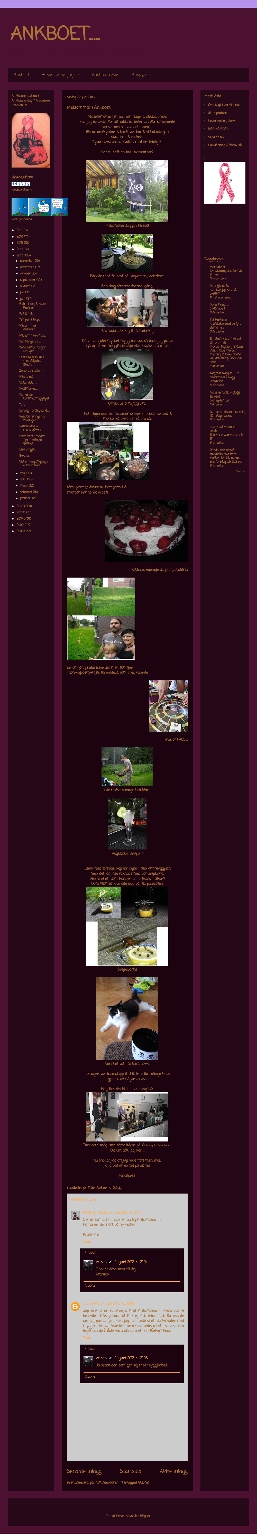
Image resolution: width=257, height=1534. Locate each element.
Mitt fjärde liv (219, 286)
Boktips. (24, 456)
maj (23, 473)
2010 (20, 518)
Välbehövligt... (28, 383)
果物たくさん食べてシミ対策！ (227, 437)
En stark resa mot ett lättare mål (225, 341)
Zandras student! (31, 371)
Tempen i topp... (29, 320)
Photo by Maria (95, 1212)
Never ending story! (221, 121)
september (28, 280)
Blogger (145, 1516)
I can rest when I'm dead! (223, 429)
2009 (20, 525)
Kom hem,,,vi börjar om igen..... (32, 349)
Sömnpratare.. (218, 113)
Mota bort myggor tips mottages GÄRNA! (32, 440)
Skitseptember (220, 400)
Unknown (91, 1303)
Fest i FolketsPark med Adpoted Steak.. (31, 361)
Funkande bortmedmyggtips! (34, 397)
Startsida (130, 1471)
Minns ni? (26, 377)
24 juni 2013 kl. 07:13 (124, 1212)
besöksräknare (22, 190)
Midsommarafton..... (32, 336)
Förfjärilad (216, 381)
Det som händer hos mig (227, 412)
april (23, 479)
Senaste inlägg (84, 1471)
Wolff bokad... (28, 389)
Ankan (101, 1262)
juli (22, 292)
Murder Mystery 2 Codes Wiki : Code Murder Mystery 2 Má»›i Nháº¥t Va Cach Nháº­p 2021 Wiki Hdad (226, 354)
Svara (87, 1242)
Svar (92, 1253)
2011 (19, 512)
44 (25, 105)
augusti (25, 286)
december (27, 261)
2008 (20, 531)
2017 (20, 230)
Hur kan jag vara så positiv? (223, 292)
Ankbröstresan (106, 75)
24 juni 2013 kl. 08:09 (117, 1303)
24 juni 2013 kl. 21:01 (130, 1262)
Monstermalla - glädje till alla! (225, 394)
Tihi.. (22, 405)
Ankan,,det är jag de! (61, 75)
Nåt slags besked (221, 416)
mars (24, 485)
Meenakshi (217, 267)
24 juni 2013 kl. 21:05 (131, 1358)
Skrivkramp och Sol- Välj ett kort (226, 273)
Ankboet (21, 75)
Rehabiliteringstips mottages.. (32, 418)
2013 (20, 255)
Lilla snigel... (27, 449)
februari (26, 492)
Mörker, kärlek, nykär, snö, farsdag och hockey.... (225, 460)
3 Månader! (217, 308)
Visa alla (240, 471)
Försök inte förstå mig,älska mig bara (223, 452)
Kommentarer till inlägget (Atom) (122, 1483)
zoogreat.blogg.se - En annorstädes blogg (224, 375)
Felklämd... (26, 314)
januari (25, 498)
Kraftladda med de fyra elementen (225, 326)
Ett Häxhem (218, 320)
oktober (26, 273)
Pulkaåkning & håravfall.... (226, 145)
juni (23, 299)
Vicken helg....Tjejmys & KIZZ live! (33, 464)
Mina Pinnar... (219, 305)
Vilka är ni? (216, 137)
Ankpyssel (141, 75)
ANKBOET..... (55, 34)
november (27, 267)
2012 (20, 506)
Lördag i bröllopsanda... (34, 410)
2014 (20, 249)
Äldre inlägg (174, 1471)
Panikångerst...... (30, 341)
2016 (20, 237)
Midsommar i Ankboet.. (28, 328)
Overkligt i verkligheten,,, (225, 105)
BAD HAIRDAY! (218, 129)
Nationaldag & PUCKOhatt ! (30, 428)
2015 (20, 243)
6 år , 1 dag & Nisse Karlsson (32, 306)
